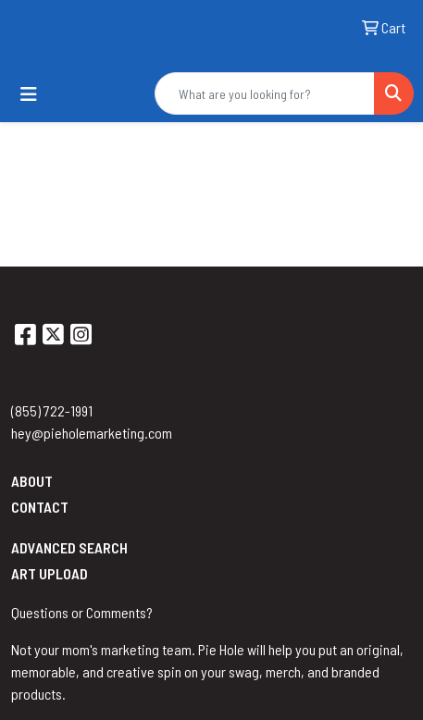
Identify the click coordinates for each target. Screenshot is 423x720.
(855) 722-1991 (52, 410)
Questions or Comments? (82, 612)
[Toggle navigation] (28, 94)
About (32, 481)
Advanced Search (69, 547)
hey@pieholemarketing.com (91, 432)
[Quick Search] (265, 93)
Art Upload (49, 573)
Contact (39, 506)
